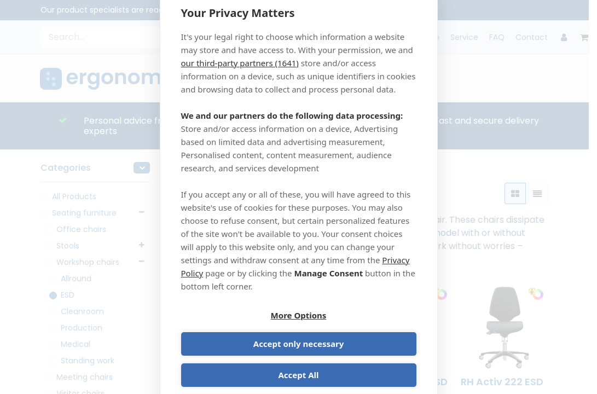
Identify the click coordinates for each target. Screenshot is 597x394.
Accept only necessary (359, 331)
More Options (238, 331)
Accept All (298, 362)
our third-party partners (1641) (240, 76)
